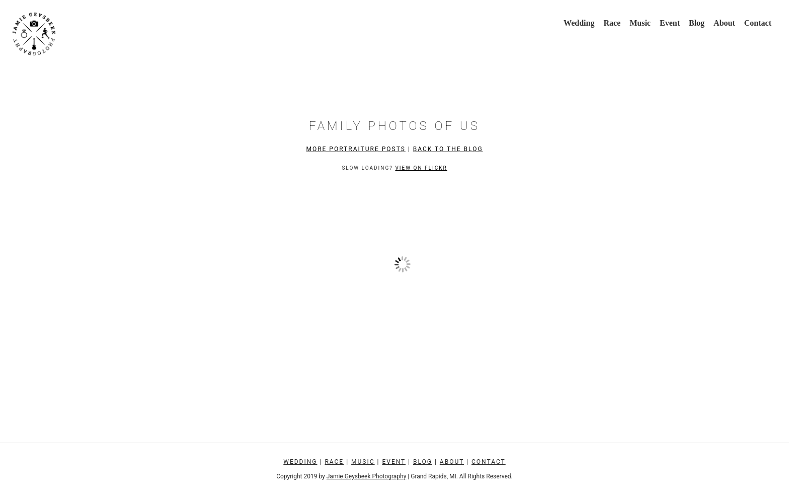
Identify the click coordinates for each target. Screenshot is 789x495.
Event (670, 23)
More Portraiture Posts (355, 149)
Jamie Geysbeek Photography (367, 476)
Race (611, 23)
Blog (696, 23)
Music (640, 23)
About (724, 23)
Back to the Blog (448, 149)
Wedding (579, 23)
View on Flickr (421, 168)
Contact (757, 23)
